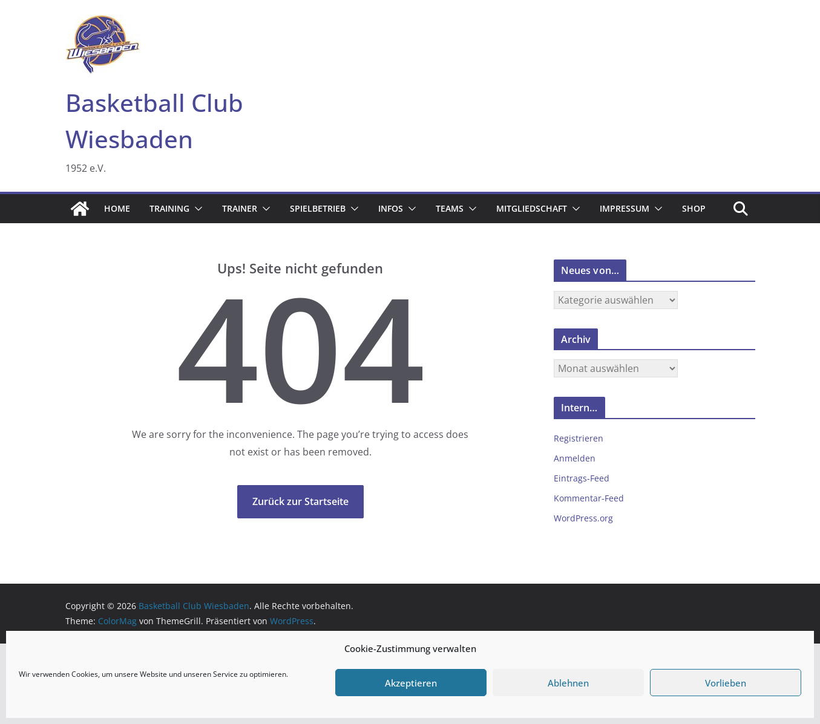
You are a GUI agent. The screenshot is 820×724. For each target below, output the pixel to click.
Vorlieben (725, 683)
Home (117, 208)
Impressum (624, 208)
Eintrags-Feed (581, 478)
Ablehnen (568, 683)
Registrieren (578, 438)
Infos (390, 208)
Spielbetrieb (318, 208)
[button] (196, 208)
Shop (694, 208)
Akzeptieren (411, 683)
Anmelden (574, 458)
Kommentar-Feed (589, 498)
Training (169, 208)
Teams (450, 208)
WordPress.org (583, 518)
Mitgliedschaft (531, 208)
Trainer (239, 208)
